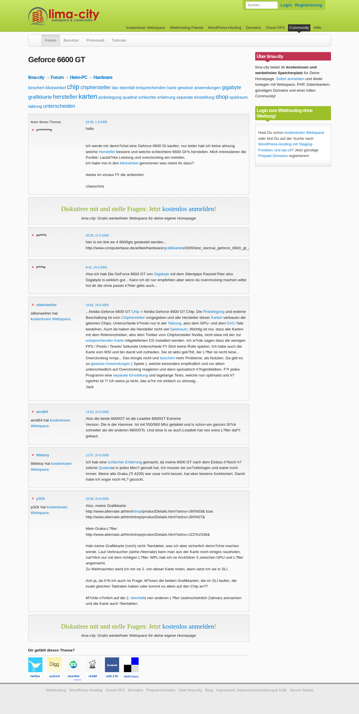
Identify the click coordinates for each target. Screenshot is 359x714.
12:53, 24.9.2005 (97, 412)
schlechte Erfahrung (125, 462)
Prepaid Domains (273, 156)
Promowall (95, 40)
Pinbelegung (214, 311)
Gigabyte (161, 274)
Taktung (174, 323)
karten (87, 96)
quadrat (130, 97)
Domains (253, 27)
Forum (50, 40)
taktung (35, 106)
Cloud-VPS (275, 27)
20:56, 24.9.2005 (97, 498)
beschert (36, 87)
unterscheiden (59, 106)
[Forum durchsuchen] (262, 5)
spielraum (238, 97)
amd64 (42, 412)
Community (299, 27)
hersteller (65, 96)
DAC (231, 323)
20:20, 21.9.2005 (97, 235)
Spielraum (179, 329)
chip (73, 87)
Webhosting (56, 690)
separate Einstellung (130, 375)
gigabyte (231, 87)
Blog (209, 690)
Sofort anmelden (290, 79)
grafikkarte (40, 97)
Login (286, 5)
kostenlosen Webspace (50, 319)
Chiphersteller (133, 317)
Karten (216, 317)
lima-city (36, 77)
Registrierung (308, 5)
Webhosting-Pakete (186, 27)
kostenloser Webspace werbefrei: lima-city (84, 16)
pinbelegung (110, 97)
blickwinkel (56, 87)
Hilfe (317, 27)
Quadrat (105, 468)
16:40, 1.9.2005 (96, 122)
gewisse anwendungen (199, 87)
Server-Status (301, 690)
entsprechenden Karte (105, 340)
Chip (135, 311)
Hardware (103, 77)
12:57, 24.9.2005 (97, 455)
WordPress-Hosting (224, 27)
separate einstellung (195, 97)
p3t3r (40, 498)
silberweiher (46, 305)
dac (115, 87)
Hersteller (107, 152)
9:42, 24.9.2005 (96, 267)
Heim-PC (78, 77)
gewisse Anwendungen (110, 364)
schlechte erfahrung (156, 97)
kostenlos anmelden (188, 208)
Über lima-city (190, 690)
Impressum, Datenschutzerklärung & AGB (251, 690)
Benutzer (71, 40)
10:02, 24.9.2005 (97, 305)
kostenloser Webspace (145, 27)
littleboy (42, 455)
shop (222, 96)
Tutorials (119, 40)
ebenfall (127, 87)
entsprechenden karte (156, 87)
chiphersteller (95, 87)
